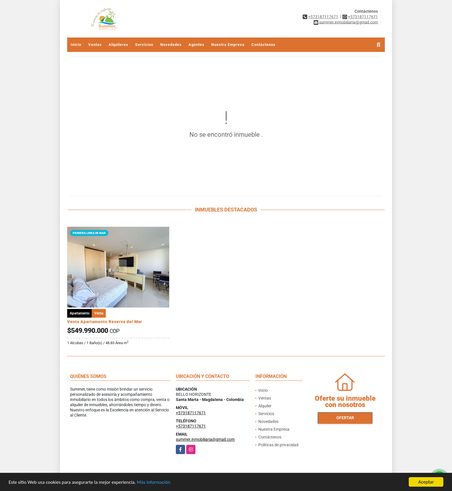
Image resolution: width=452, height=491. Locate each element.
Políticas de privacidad (278, 445)
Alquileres (118, 44)
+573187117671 (323, 16)
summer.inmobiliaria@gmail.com (205, 439)
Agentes (196, 44)
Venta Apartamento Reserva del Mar (104, 321)
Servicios (144, 44)
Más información (153, 482)
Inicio (76, 44)
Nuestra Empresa (227, 44)
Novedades (171, 44)
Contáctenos (263, 44)
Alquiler (265, 406)
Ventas (95, 44)
